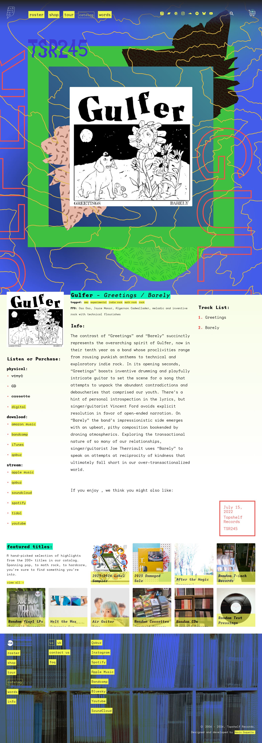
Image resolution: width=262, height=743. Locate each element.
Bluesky (99, 691)
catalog (87, 14)
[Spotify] (197, 13)
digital (20, 406)
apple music (24, 472)
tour (69, 14)
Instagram (101, 652)
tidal (17, 512)
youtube (20, 523)
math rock (140, 302)
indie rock (122, 302)
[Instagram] (183, 13)
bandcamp (21, 434)
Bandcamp (100, 681)
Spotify (99, 662)
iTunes (19, 444)
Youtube (99, 700)
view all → (17, 582)
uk (60, 642)
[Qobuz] (176, 13)
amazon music (26, 423)
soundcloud (23, 492)
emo (86, 302)
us (52, 642)
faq (52, 662)
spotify (20, 502)
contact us (60, 652)
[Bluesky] (204, 13)
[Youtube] (211, 13)
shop (53, 14)
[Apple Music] (162, 13)
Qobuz (97, 642)
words (107, 14)
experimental (102, 302)
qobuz (17, 454)
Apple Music (103, 671)
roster (36, 14)
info (12, 701)
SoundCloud (102, 710)
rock (153, 302)
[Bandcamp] (169, 13)
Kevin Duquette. (242, 732)
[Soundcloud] (190, 13)
